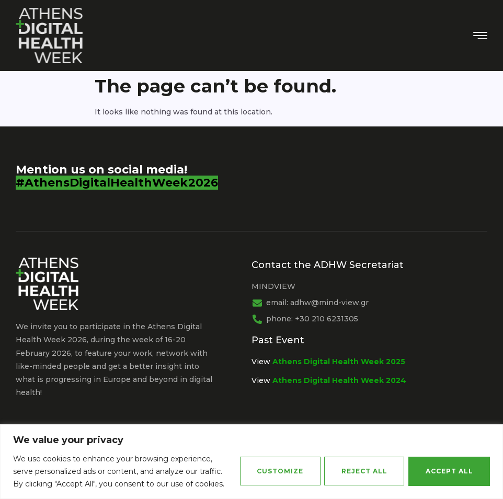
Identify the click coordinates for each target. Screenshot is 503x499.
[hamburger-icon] (480, 36)
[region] (251, 461)
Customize (278, 471)
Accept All (449, 471)
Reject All (363, 471)
